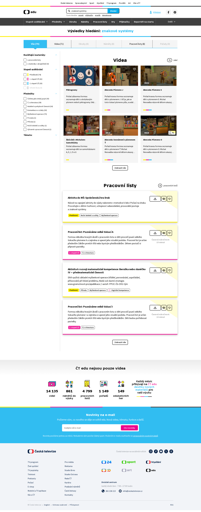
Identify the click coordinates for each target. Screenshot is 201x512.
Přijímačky (124, 22)
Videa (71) (59, 44)
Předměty (57, 22)
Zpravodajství (81, 3)
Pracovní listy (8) (137, 44)
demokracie (106, 15)
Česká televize (67, 3)
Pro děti (122, 3)
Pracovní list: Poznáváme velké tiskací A (90, 233)
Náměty (85, 22)
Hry (113, 22)
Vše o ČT (136, 3)
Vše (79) (35, 44)
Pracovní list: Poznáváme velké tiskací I (90, 308)
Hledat (113, 11)
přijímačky (89, 15)
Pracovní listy (100, 22)
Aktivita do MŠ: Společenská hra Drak (89, 199)
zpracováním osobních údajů (145, 437)
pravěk (97, 15)
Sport (91, 3)
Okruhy (73, 22)
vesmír (81, 15)
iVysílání (100, 3)
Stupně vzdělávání (35, 22)
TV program (111, 3)
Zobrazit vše (120, 169)
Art (129, 3)
